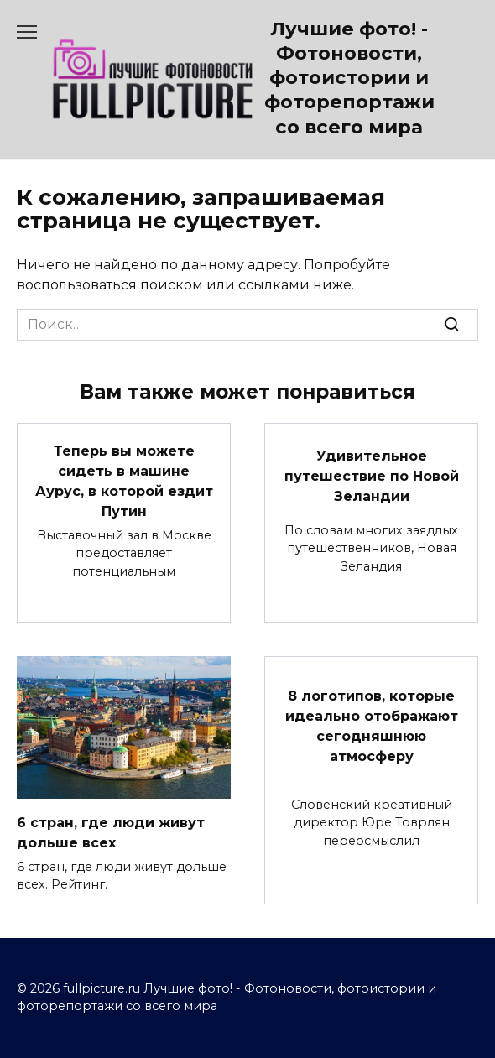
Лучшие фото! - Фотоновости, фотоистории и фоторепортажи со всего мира (349, 77)
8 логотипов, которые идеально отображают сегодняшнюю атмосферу (371, 726)
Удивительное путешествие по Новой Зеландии (371, 475)
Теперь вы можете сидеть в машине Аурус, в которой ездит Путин (124, 480)
